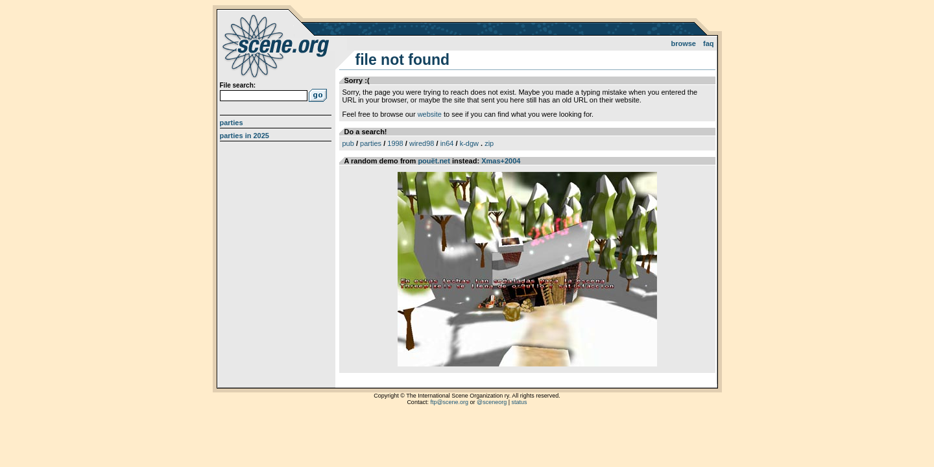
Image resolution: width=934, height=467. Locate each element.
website (430, 114)
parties (370, 143)
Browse (683, 43)
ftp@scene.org (449, 402)
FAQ (708, 43)
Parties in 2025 (244, 135)
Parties (231, 122)
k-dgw (469, 143)
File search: (238, 85)
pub (348, 143)
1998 (395, 143)
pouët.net (434, 161)
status (519, 402)
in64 (447, 143)
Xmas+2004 (500, 161)
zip (489, 143)
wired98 (422, 143)
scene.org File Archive (277, 45)
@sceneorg (492, 402)
